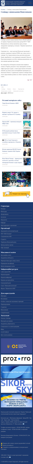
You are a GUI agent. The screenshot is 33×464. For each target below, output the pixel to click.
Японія (9, 89)
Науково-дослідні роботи (7, 280)
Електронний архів (6, 283)
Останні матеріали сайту (11, 100)
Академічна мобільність (7, 258)
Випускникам (4, 310)
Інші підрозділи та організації (8, 225)
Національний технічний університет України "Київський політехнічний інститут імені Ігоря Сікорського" (15, 3)
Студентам (3, 307)
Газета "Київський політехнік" (9, 285)
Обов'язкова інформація (16, 418)
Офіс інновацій (5, 247)
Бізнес (14, 89)
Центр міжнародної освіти (8, 266)
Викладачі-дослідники (7, 321)
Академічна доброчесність (8, 323)
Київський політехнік (18, 91)
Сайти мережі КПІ (6, 271)
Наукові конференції (6, 277)
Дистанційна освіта (6, 255)
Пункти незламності (8, 445)
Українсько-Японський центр (8, 242)
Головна (3, 9)
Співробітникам (5, 312)
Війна (2, 329)
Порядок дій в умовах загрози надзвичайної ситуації (16, 443)
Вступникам (4, 298)
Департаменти (4, 214)
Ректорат (3, 208)
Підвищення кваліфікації (7, 263)
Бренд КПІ (26, 418)
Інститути (3, 217)
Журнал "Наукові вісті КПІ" (8, 288)
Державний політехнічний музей (9, 231)
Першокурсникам (5, 304)
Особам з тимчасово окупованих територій (12, 301)
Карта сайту (7, 420)
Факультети (4, 220)
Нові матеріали (15, 420)
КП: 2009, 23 (4, 85)
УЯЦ (2, 87)
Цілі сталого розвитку (6, 335)
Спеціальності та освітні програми (10, 326)
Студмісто (3, 239)
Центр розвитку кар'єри (7, 245)
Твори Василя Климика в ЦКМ (10, 103)
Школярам (3, 296)
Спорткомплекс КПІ (6, 236)
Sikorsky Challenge (6, 318)
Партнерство (21, 89)
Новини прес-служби (6, 91)
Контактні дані (5, 418)
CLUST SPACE (5, 332)
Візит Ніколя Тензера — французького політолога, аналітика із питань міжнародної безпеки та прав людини (12, 160)
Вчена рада (4, 211)
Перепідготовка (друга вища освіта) (10, 260)
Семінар (3, 89)
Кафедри (3, 222)
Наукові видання (5, 274)
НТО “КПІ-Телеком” (6, 233)
